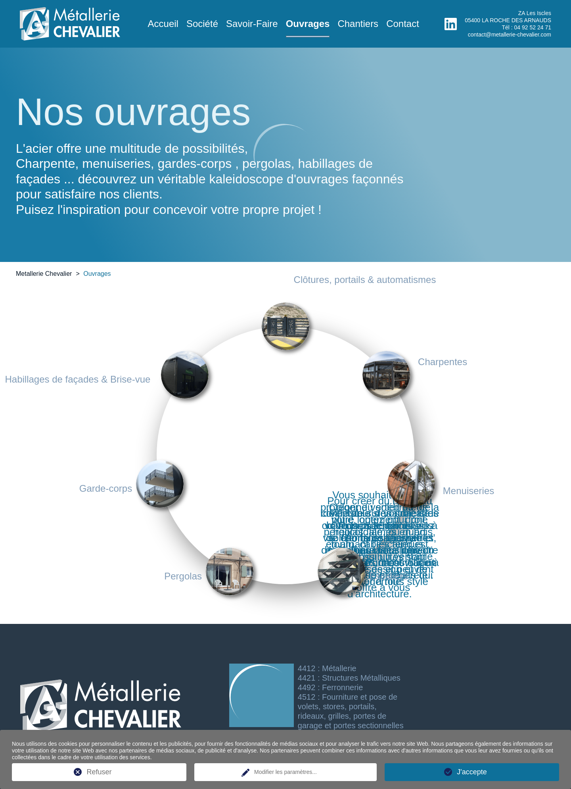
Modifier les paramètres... (285, 772)
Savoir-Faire (252, 23)
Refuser (98, 772)
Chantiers (357, 23)
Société (202, 23)
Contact (402, 23)
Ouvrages (308, 23)
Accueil (163, 23)
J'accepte (472, 772)
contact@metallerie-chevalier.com (509, 34)
